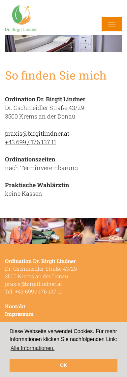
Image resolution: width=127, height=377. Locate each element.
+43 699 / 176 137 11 (30, 142)
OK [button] (63, 365)
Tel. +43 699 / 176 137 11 (33, 291)
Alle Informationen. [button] (32, 348)
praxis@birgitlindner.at (37, 133)
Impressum (19, 313)
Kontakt (15, 306)
